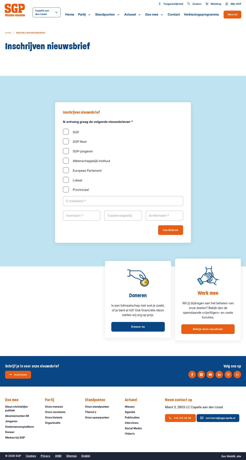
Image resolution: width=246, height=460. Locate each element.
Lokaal (77, 180)
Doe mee (154, 14)
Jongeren (13, 421)
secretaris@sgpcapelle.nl (217, 417)
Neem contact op (180, 400)
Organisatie (54, 423)
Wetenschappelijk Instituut (91, 161)
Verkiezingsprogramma (201, 14)
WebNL (231, 456)
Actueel (132, 14)
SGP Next (80, 142)
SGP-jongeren (83, 151)
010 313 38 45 (180, 417)
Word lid (232, 14)
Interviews (133, 423)
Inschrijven (170, 230)
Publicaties (134, 417)
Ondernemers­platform (21, 426)
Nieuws (131, 406)
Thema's (92, 412)
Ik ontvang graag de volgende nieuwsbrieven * (98, 122)
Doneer (11, 432)
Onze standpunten (98, 406)
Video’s (131, 433)
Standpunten (107, 14)
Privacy (45, 455)
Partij (84, 14)
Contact (174, 14)
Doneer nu (138, 326)
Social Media (135, 428)
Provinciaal (81, 190)
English (85, 455)
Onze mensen (55, 406)
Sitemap (71, 455)
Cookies (31, 455)
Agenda (132, 412)
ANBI (58, 455)
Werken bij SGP (17, 437)
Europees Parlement (87, 170)
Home (69, 14)
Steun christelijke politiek (22, 408)
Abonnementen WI (19, 416)
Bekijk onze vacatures (208, 329)
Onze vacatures (57, 412)
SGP (76, 132)
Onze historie (55, 417)
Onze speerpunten (98, 417)
